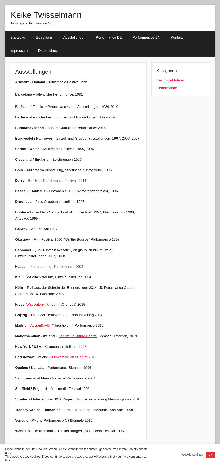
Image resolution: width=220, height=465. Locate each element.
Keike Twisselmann (46, 14)
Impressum (19, 51)
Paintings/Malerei (170, 80)
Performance (167, 88)
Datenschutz (48, 51)
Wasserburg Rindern (42, 304)
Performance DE (109, 37)
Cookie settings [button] (192, 454)
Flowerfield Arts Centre (70, 357)
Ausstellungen (74, 37)
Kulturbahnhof (41, 267)
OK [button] (210, 454)
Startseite (17, 37)
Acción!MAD (40, 326)
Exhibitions (44, 37)
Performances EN (146, 37)
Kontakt (177, 37)
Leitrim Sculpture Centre (78, 336)
